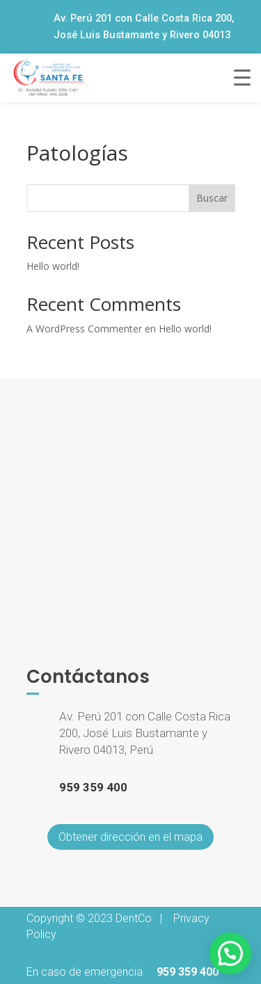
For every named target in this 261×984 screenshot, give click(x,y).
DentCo (134, 918)
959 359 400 (188, 971)
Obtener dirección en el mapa (130, 837)
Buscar (212, 197)
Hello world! (52, 266)
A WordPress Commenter (84, 328)
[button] (230, 953)
